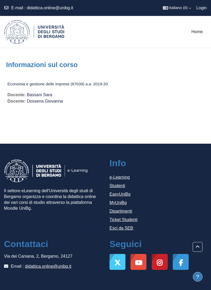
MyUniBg (118, 202)
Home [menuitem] (197, 31)
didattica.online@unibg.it (50, 8)
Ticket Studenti (123, 219)
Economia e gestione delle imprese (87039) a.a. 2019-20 (57, 84)
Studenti (117, 185)
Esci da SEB (121, 228)
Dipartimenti (120, 211)
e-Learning (119, 177)
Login (201, 8)
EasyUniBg (119, 194)
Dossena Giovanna (45, 101)
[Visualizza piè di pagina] (197, 277)
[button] (177, 8)
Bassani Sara (39, 95)
